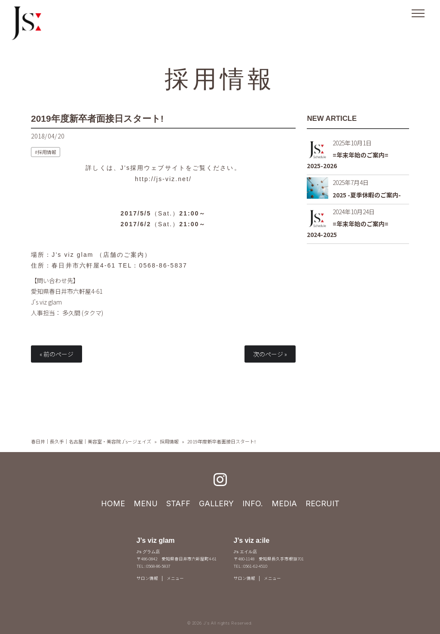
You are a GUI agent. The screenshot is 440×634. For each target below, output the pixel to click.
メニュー (175, 578)
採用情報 (220, 78)
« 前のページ (56, 354)
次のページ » (270, 354)
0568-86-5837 (163, 265)
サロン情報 (147, 578)
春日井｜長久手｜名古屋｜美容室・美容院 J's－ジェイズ (91, 441)
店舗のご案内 (124, 254)
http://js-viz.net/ (163, 178)
